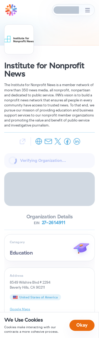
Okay (82, 325)
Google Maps (20, 309)
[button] (66, 10)
